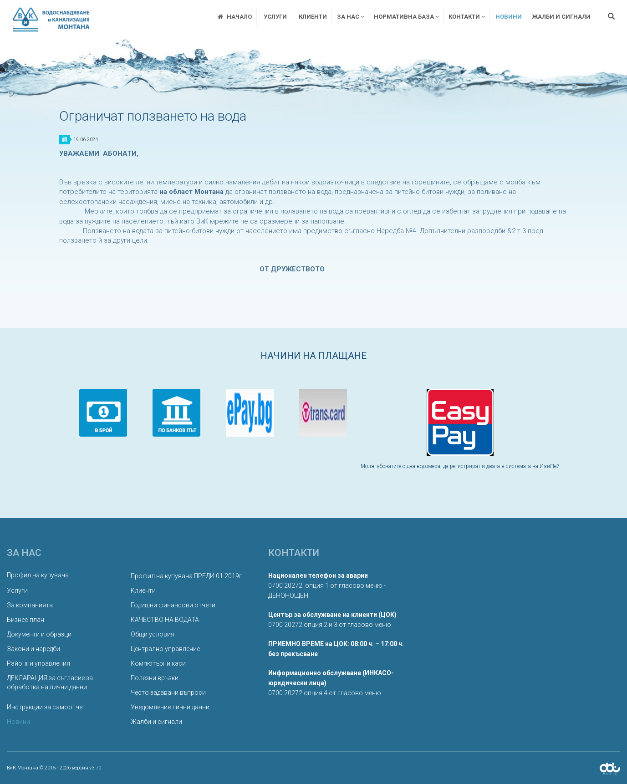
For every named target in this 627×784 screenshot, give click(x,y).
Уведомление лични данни (170, 707)
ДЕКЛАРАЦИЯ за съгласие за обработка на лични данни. (50, 682)
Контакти (467, 16)
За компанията (30, 605)
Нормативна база (406, 16)
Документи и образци (39, 634)
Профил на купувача (38, 575)
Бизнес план (25, 619)
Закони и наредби (33, 648)
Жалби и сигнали (561, 16)
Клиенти (313, 16)
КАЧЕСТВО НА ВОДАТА (165, 619)
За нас (350, 16)
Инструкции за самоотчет (46, 707)
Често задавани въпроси (168, 692)
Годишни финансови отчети (173, 605)
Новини (508, 16)
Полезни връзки (154, 678)
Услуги (275, 16)
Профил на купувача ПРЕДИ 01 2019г (186, 576)
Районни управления (38, 663)
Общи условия (152, 634)
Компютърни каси (158, 663)
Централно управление (165, 648)
